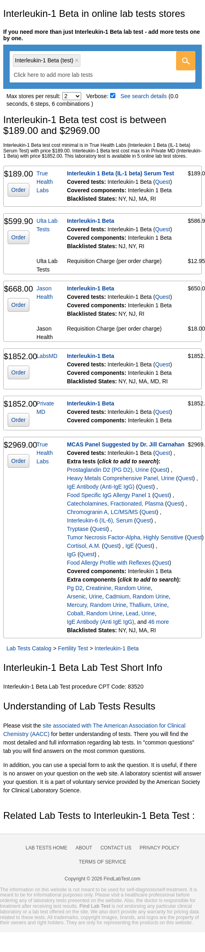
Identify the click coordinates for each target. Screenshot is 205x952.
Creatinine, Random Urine (118, 588)
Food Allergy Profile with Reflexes (109, 562)
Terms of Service (102, 862)
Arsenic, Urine (84, 596)
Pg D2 (74, 588)
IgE (129, 546)
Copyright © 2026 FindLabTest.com (102, 879)
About (84, 848)
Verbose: (97, 96)
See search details (144, 96)
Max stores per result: (33, 96)
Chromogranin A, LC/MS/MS (102, 512)
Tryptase (77, 529)
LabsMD (47, 356)
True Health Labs (45, 181)
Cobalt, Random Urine (95, 613)
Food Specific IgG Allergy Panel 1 (109, 495)
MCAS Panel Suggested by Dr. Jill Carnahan (125, 444)
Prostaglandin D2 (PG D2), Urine (108, 470)
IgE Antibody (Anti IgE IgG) (100, 622)
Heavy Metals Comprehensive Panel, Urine (120, 478)
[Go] (185, 60)
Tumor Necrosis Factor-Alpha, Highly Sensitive (125, 537)
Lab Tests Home (47, 848)
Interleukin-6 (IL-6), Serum (99, 520)
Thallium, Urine (148, 605)
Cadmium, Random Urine (137, 596)
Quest (162, 182)
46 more (158, 622)
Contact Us (115, 848)
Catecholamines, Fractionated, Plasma (115, 503)
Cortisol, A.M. (83, 546)
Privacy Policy (159, 848)
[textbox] (59, 74)
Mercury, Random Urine (96, 605)
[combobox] (102, 66)
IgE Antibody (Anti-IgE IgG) (100, 486)
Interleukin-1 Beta (90, 221)
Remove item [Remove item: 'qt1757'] (76, 60)
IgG (71, 554)
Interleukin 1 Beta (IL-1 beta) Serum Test (120, 173)
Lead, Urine (140, 613)
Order (18, 190)
